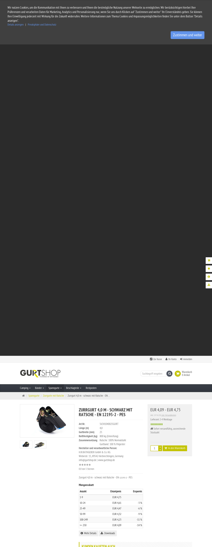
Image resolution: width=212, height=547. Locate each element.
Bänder (39, 76)
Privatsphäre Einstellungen (93, 517)
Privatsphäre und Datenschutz (42, 24)
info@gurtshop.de (52, 526)
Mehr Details (88, 222)
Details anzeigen (16, 24)
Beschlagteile (73, 76)
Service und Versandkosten (94, 493)
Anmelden (187, 48)
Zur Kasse (157, 48)
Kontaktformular (29, 532)
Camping (25, 76)
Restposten (91, 76)
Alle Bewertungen (154, 332)
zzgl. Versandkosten (168, 104)
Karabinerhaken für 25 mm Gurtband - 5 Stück (120, 268)
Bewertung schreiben (178, 332)
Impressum (86, 502)
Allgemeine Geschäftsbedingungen (97, 497)
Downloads (108, 222)
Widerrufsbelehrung (90, 512)
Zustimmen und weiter (187, 35)
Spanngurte (55, 76)
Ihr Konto (172, 48)
